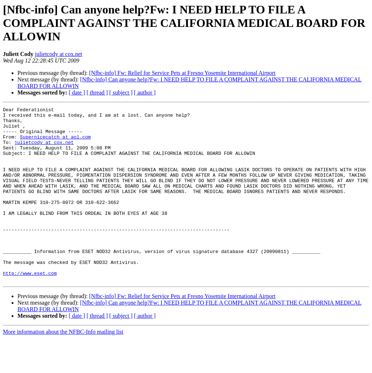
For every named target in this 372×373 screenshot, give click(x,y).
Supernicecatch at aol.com (55, 143)
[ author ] (145, 92)
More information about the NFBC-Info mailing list (63, 367)
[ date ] (77, 92)
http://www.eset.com (30, 307)
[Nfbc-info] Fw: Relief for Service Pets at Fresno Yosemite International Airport (182, 73)
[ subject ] (121, 92)
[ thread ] (97, 92)
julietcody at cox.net (58, 54)
